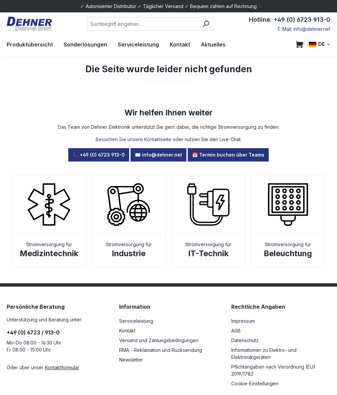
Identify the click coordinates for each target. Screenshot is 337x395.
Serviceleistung (136, 321)
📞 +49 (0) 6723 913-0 (99, 155)
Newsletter (131, 360)
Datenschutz (245, 340)
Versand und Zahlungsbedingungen (158, 340)
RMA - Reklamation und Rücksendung (160, 350)
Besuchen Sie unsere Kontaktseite (133, 139)
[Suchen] (206, 24)
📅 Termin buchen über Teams (228, 155)
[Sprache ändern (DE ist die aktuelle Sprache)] (319, 44)
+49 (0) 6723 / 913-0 (33, 332)
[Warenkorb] (300, 44)
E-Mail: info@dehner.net (304, 29)
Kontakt (127, 330)
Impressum (243, 321)
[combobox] (143, 24)
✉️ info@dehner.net (158, 155)
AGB (236, 330)
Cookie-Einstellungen (254, 383)
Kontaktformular (62, 367)
